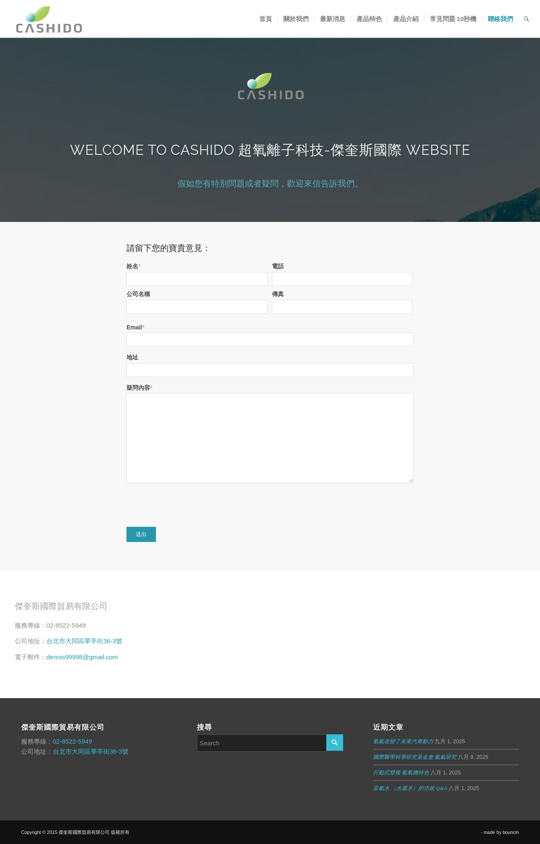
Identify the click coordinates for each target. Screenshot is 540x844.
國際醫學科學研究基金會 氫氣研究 (415, 757)
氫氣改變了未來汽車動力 (403, 741)
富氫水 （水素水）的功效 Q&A (410, 788)
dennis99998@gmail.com (82, 657)
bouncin (510, 832)
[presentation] (190, 504)
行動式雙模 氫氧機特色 (401, 773)
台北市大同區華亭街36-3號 (84, 640)
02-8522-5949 (72, 741)
